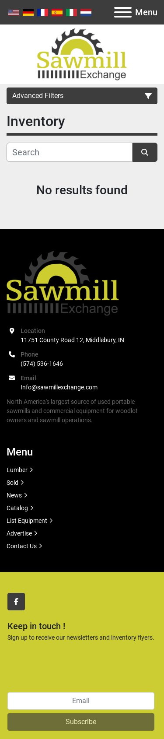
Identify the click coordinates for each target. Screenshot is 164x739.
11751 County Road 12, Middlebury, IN (72, 339)
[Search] (70, 152)
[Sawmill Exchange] (63, 282)
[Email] (80, 701)
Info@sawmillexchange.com (59, 387)
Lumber (17, 469)
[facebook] (16, 601)
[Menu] (123, 12)
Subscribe (81, 722)
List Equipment (27, 520)
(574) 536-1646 (42, 363)
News (14, 495)
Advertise (19, 533)
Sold (12, 482)
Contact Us (22, 546)
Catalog (17, 507)
